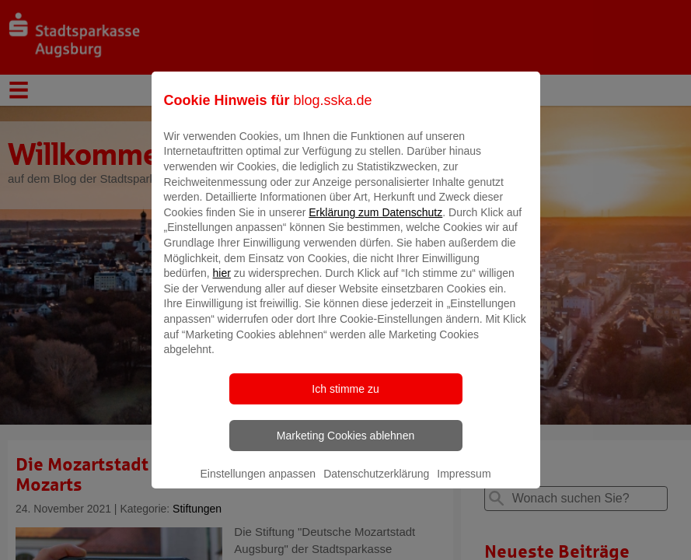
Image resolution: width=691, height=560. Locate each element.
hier (222, 284)
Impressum (463, 484)
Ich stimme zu (345, 400)
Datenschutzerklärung (376, 484)
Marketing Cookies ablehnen (345, 446)
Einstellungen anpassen (258, 484)
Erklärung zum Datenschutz (375, 223)
